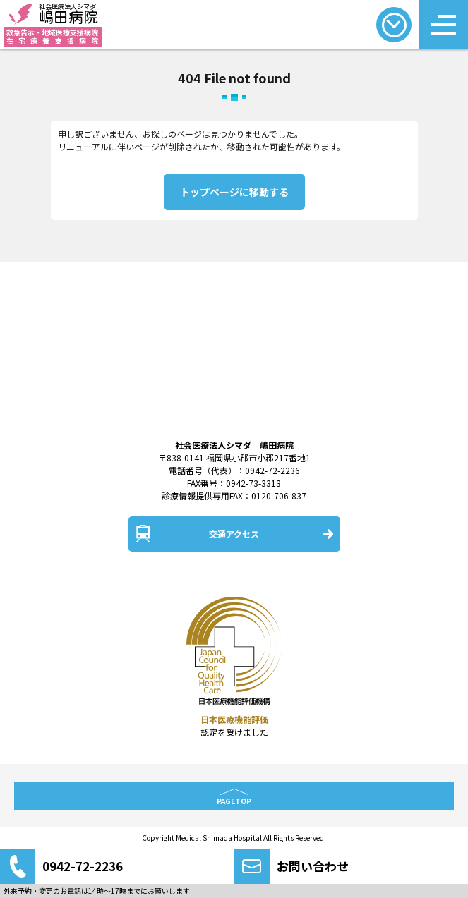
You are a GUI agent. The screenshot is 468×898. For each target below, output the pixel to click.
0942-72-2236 (272, 470)
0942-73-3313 (253, 483)
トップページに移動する (234, 192)
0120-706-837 (278, 496)
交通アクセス (234, 534)
